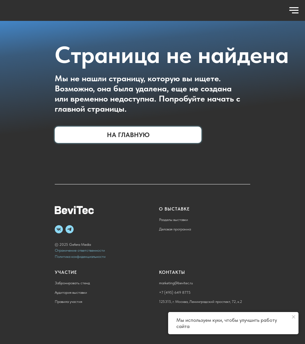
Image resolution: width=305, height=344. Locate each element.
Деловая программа (175, 229)
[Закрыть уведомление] (293, 317)
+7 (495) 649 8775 (175, 292)
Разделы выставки (173, 219)
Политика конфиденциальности (80, 256)
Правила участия (68, 301)
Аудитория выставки (71, 292)
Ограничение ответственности (80, 250)
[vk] (59, 229)
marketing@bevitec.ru (176, 283)
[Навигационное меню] (293, 10)
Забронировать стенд (72, 283)
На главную (128, 135)
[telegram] (69, 229)
